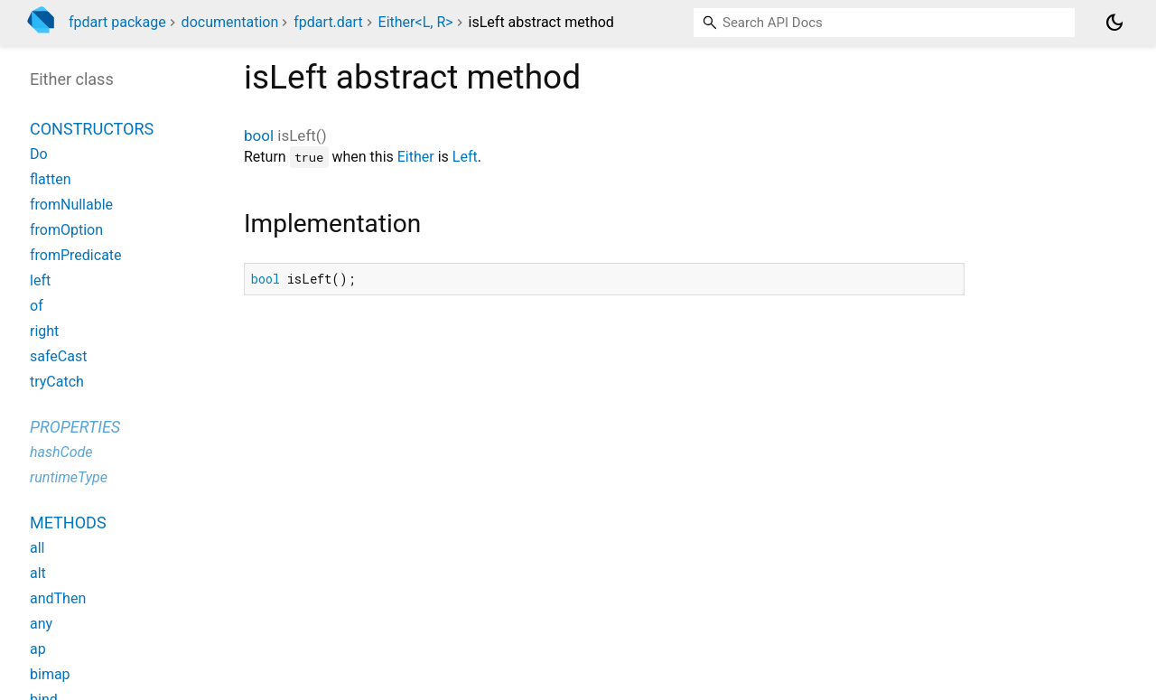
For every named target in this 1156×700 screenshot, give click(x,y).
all (37, 547)
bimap (50, 674)
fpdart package (117, 22)
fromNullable (71, 204)
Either (415, 156)
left (40, 280)
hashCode (61, 452)
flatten (50, 179)
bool (259, 135)
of (36, 305)
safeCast (58, 356)
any (41, 623)
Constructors (92, 128)
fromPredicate (76, 255)
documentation (230, 22)
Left (465, 156)
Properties (75, 426)
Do (39, 154)
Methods (68, 522)
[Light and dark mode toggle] (1114, 22)
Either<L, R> (415, 22)
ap (38, 649)
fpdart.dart (328, 22)
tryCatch (57, 381)
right (44, 331)
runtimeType (68, 477)
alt (38, 573)
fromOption (66, 229)
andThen (58, 598)
